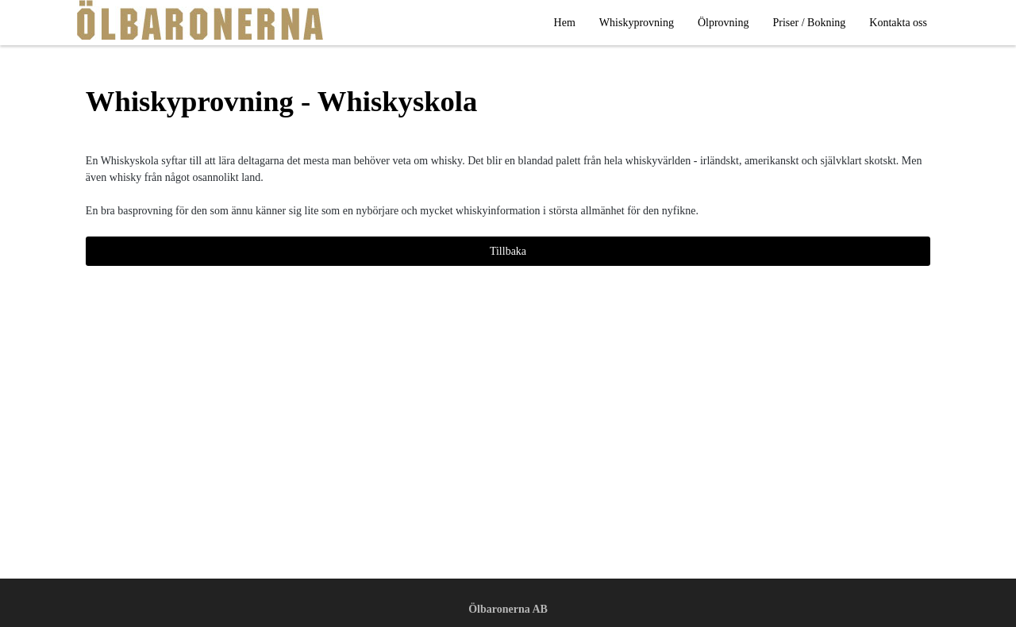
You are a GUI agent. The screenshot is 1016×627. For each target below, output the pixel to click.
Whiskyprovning (636, 23)
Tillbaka (508, 251)
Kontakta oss (898, 23)
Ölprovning (723, 23)
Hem (564, 23)
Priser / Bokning (809, 23)
